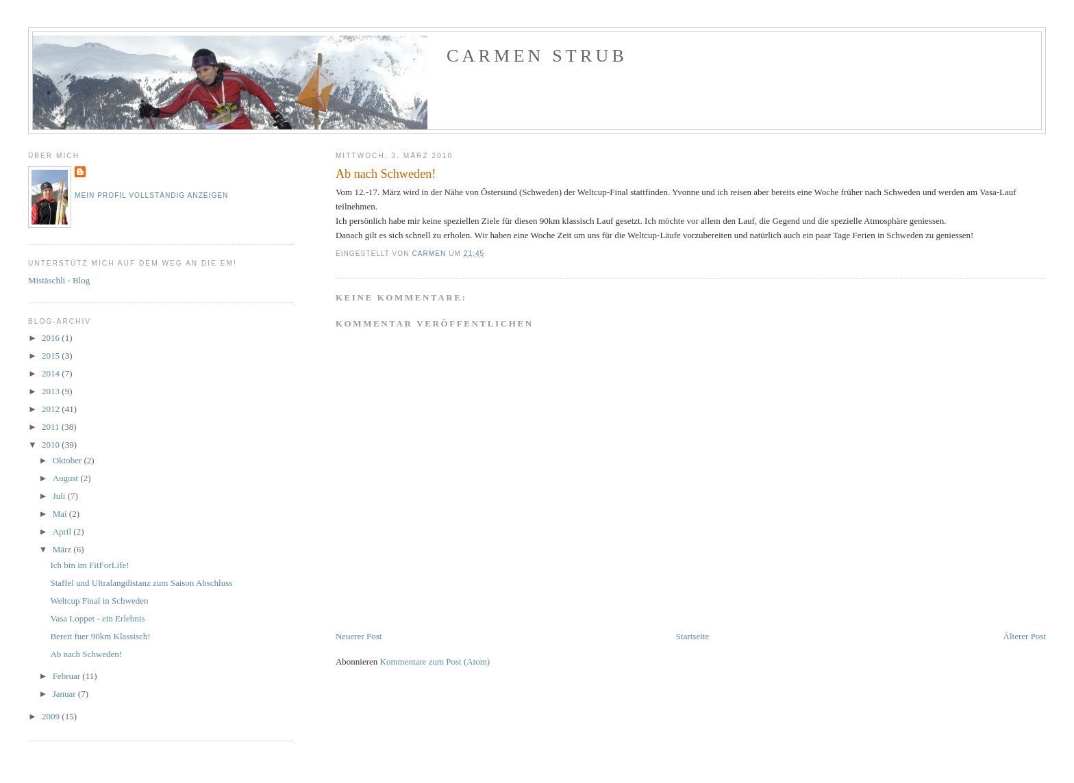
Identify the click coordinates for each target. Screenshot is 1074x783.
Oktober (68, 460)
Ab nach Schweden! (86, 654)
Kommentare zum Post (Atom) (435, 661)
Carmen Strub (537, 56)
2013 (52, 391)
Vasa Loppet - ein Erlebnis (97, 618)
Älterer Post (1024, 636)
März (63, 549)
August (67, 478)
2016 (52, 338)
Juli (60, 496)
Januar (65, 694)
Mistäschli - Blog (59, 280)
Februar (68, 676)
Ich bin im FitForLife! (89, 565)
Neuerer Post (359, 636)
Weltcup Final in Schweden (99, 600)
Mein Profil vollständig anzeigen (152, 195)
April (63, 531)
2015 (52, 355)
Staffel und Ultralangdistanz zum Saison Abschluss (141, 583)
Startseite (692, 636)
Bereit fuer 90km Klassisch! (100, 636)
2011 (52, 427)
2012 (52, 409)
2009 (52, 716)
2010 (52, 444)
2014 (52, 373)
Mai (61, 514)
